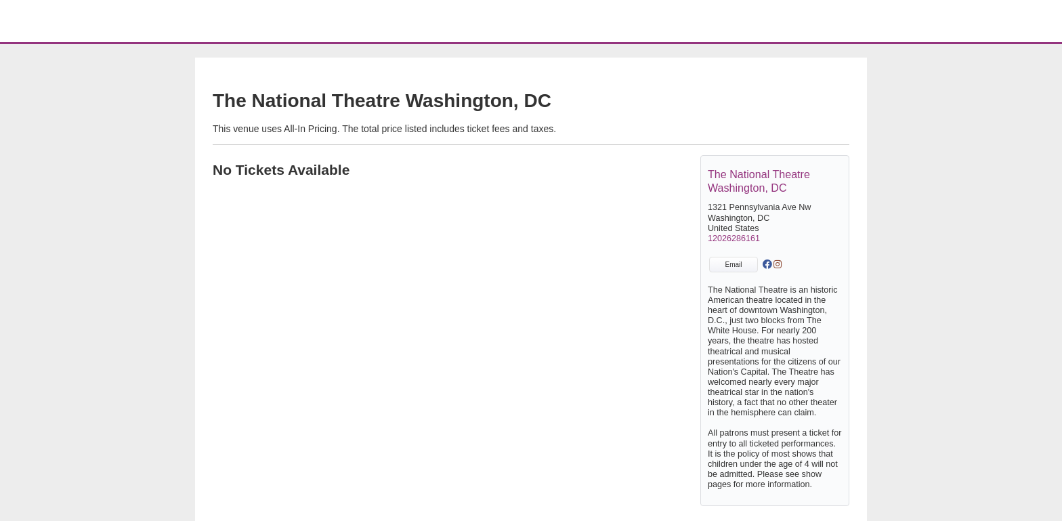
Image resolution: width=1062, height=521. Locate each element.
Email (733, 264)
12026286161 (734, 238)
